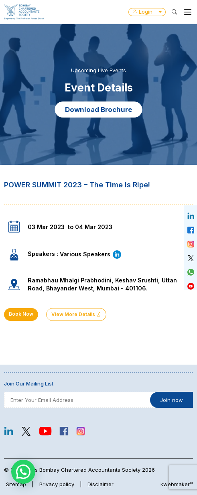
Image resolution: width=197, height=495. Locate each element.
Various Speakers (91, 254)
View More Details (76, 314)
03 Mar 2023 (46, 226)
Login (147, 11)
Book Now (21, 314)
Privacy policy (56, 484)
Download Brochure (98, 109)
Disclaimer (100, 484)
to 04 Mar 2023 (90, 226)
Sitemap (16, 484)
